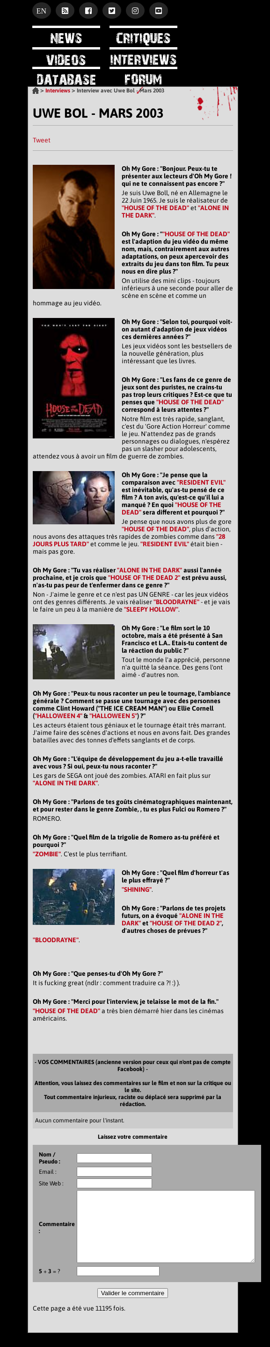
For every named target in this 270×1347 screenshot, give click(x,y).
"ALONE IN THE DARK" (149, 570)
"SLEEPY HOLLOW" (151, 609)
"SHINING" (137, 889)
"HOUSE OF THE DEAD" (155, 208)
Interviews (57, 90)
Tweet (42, 140)
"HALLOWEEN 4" (58, 715)
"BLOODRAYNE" (176, 602)
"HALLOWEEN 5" (113, 715)
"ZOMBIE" (47, 854)
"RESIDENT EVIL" (201, 482)
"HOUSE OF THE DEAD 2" (144, 577)
